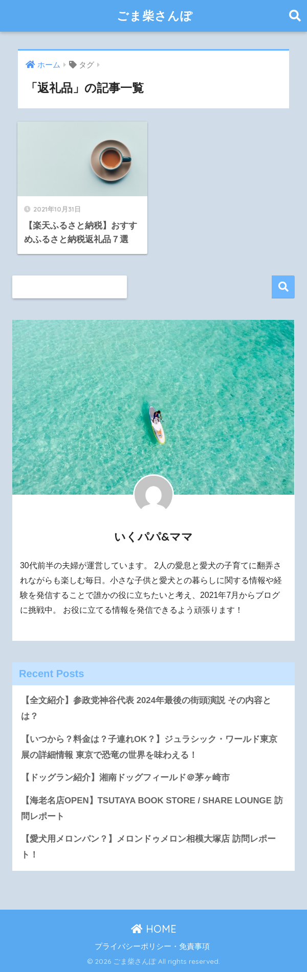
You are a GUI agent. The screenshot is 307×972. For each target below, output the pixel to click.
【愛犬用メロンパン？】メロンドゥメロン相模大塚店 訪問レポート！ (148, 847)
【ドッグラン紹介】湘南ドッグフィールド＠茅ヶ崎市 (125, 777)
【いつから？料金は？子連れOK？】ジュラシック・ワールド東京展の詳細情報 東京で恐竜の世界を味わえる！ (149, 747)
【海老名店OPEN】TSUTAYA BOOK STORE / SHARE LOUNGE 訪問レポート (152, 808)
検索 (283, 286)
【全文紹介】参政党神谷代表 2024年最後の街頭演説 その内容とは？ (146, 708)
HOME (154, 928)
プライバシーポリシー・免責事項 (152, 946)
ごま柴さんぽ (155, 15)
